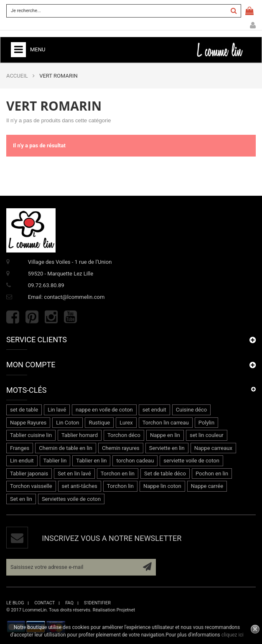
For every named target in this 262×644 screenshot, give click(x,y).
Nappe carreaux (213, 448)
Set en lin (21, 499)
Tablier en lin (91, 460)
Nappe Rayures (28, 422)
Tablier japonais (29, 473)
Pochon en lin (212, 473)
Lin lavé (57, 410)
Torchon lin (120, 486)
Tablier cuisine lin (31, 435)
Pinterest (31, 317)
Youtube (70, 317)
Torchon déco (123, 435)
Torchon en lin (118, 473)
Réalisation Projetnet (114, 610)
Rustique (99, 422)
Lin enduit (22, 460)
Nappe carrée (207, 486)
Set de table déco (165, 473)
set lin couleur (207, 435)
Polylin (206, 422)
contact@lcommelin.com (74, 297)
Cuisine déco (191, 410)
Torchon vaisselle (31, 486)
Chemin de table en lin (65, 448)
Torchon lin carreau (165, 422)
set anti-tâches (79, 486)
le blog (15, 603)
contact (44, 603)
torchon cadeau (135, 460)
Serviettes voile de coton (71, 499)
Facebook (12, 317)
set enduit (154, 410)
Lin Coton (67, 422)
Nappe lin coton (162, 486)
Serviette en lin (167, 448)
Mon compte (253, 25)
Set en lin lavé (74, 473)
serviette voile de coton (191, 460)
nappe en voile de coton (104, 410)
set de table (24, 410)
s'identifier (97, 603)
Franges (19, 448)
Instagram (51, 317)
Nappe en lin (165, 435)
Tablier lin (55, 460)
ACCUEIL (17, 76)
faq (69, 603)
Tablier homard (79, 435)
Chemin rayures (121, 448)
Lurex (126, 422)
